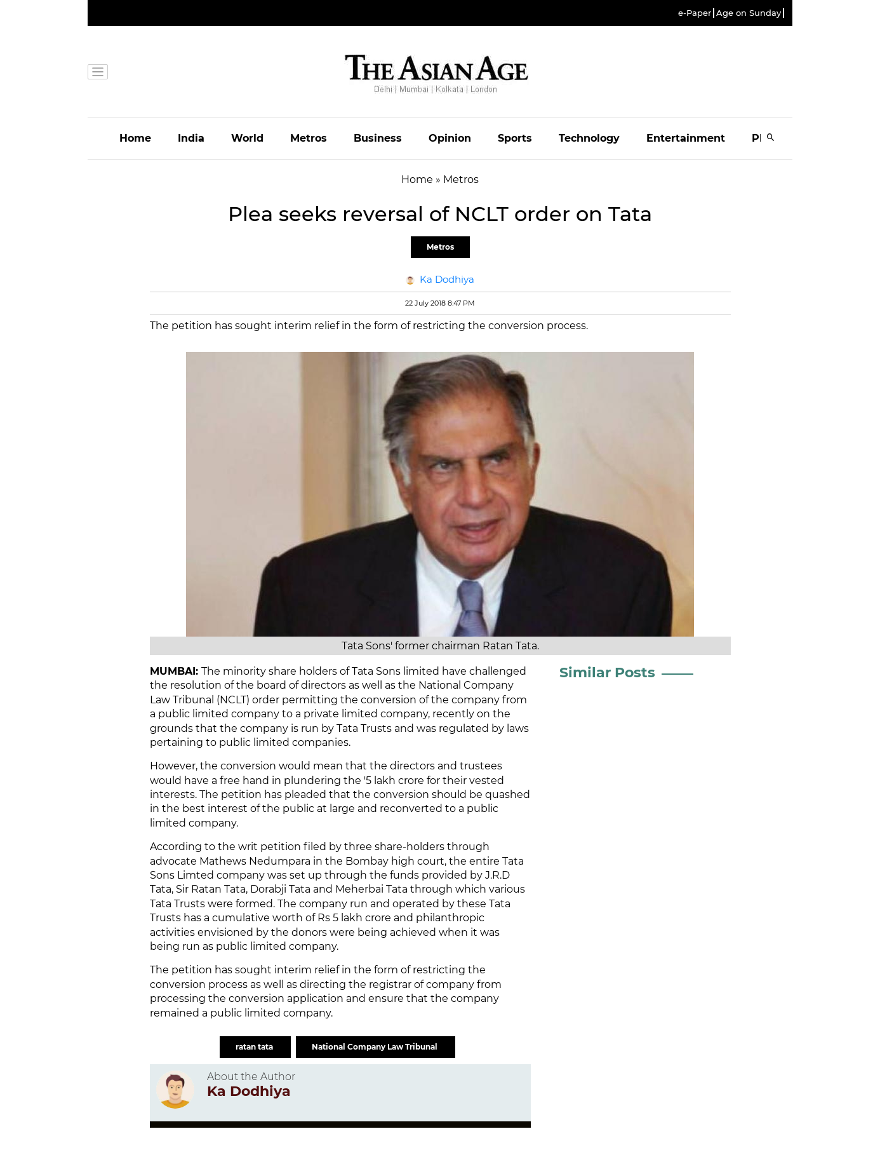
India (191, 138)
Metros (308, 138)
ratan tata (255, 1046)
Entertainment (685, 138)
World (247, 138)
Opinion (450, 138)
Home (135, 138)
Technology (589, 138)
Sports (515, 138)
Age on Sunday (748, 13)
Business (378, 138)
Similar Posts (607, 672)
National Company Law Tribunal (375, 1046)
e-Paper (694, 13)
